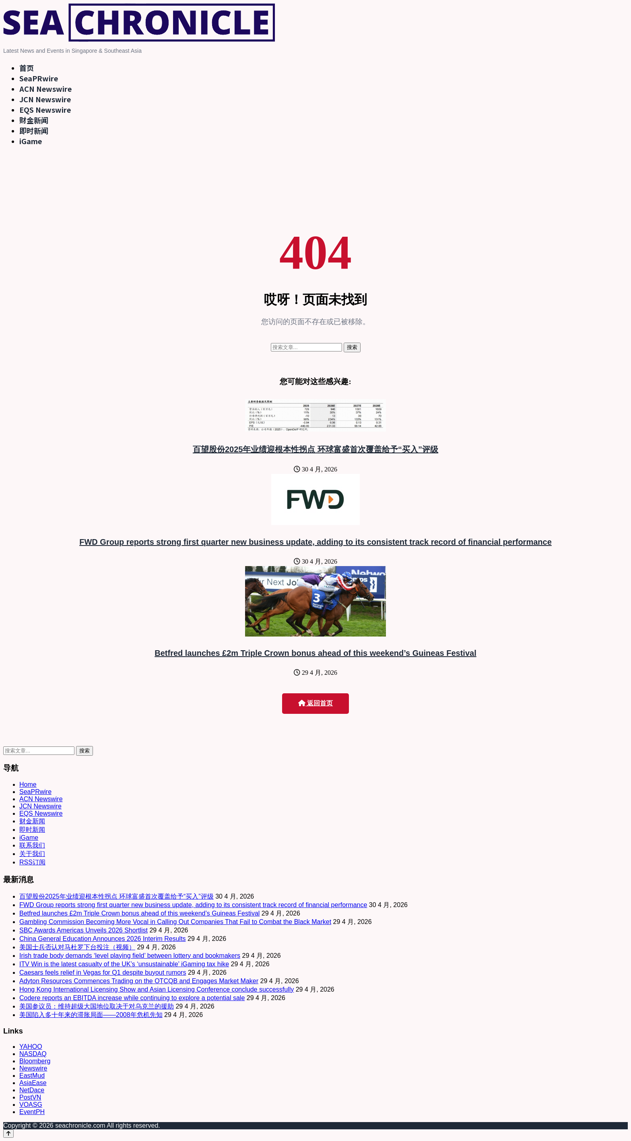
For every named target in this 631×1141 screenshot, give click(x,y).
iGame (30, 141)
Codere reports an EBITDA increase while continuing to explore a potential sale (132, 997)
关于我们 (32, 853)
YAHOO (30, 1046)
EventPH (32, 1111)
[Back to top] (8, 1133)
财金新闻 (33, 120)
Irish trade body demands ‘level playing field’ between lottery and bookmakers (129, 955)
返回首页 (315, 703)
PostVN (30, 1097)
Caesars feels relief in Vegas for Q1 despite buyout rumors (102, 972)
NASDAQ (33, 1053)
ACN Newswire (45, 88)
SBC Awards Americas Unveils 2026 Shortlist (83, 930)
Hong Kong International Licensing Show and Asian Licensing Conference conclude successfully (156, 989)
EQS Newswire (45, 109)
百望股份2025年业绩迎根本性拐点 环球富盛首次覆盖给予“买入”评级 (315, 449)
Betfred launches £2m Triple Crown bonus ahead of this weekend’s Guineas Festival (315, 653)
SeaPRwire (38, 78)
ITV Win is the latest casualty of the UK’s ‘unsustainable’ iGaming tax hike (124, 964)
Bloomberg (34, 1061)
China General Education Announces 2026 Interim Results (102, 938)
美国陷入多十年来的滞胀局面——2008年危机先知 (91, 1014)
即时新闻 (33, 130)
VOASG (30, 1104)
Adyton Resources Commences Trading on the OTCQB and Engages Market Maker (138, 981)
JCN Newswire (45, 99)
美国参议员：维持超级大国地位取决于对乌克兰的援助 (96, 1006)
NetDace (31, 1090)
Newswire (33, 1068)
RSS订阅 (32, 862)
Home (28, 784)
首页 (26, 67)
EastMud (32, 1075)
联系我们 (32, 845)
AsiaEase (33, 1082)
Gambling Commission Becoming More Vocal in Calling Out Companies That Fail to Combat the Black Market (175, 921)
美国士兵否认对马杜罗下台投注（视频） (77, 947)
